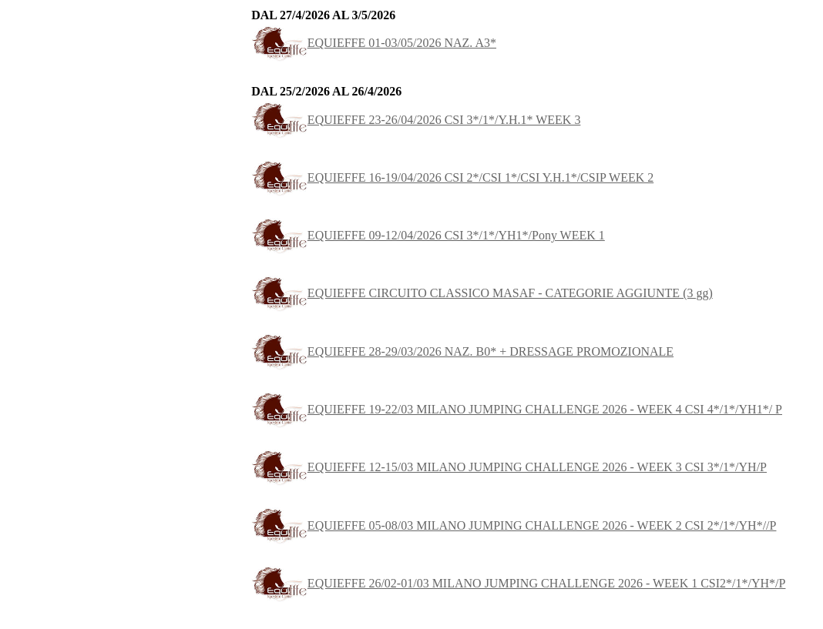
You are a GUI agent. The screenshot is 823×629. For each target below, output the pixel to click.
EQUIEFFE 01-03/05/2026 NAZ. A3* (373, 42)
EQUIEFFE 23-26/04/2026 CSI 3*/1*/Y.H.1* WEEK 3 (415, 119)
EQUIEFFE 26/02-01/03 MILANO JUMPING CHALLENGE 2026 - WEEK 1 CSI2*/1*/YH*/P (518, 583)
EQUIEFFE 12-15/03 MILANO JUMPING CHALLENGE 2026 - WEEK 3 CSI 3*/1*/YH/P (509, 466)
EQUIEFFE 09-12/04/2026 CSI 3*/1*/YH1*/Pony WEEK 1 (428, 235)
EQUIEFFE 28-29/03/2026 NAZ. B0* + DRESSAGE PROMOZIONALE (462, 351)
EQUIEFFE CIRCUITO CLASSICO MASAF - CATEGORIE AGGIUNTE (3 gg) (482, 292)
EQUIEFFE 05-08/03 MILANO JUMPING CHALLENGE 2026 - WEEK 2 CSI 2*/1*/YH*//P (513, 525)
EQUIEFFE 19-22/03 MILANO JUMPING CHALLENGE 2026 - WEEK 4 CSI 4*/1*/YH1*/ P (516, 409)
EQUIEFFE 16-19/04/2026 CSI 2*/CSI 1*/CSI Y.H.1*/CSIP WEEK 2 (452, 177)
